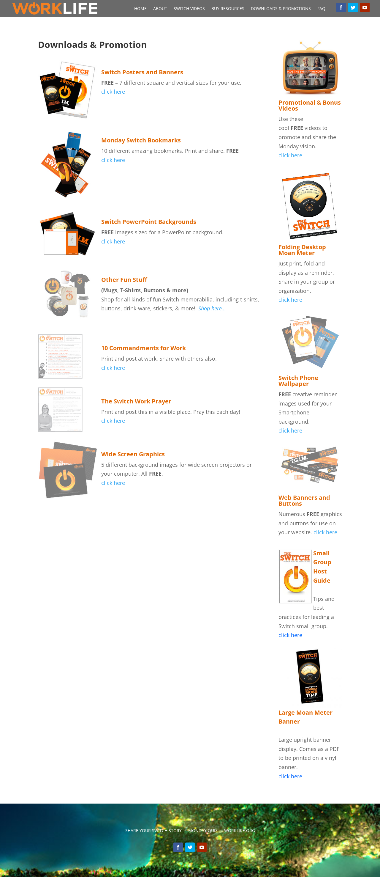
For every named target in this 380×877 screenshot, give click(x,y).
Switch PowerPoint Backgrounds (148, 222)
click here (113, 367)
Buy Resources (227, 9)
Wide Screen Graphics (133, 454)
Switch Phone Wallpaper (298, 381)
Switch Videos (189, 9)
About (160, 9)
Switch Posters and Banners (142, 72)
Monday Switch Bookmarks (141, 140)
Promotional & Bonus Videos (309, 105)
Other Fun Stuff (124, 280)
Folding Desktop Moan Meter (302, 250)
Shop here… (212, 308)
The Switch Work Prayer (136, 401)
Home (140, 9)
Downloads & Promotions (281, 9)
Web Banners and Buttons (304, 500)
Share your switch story (153, 831)
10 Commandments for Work (143, 348)
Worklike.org (239, 831)
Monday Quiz (203, 831)
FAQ (321, 9)
